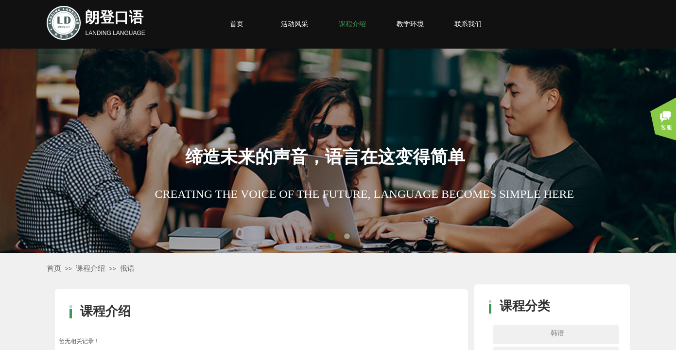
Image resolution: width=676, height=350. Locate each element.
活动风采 (294, 24)
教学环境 (410, 24)
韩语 (557, 333)
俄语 (127, 268)
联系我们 (468, 24)
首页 (54, 268)
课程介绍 (90, 268)
